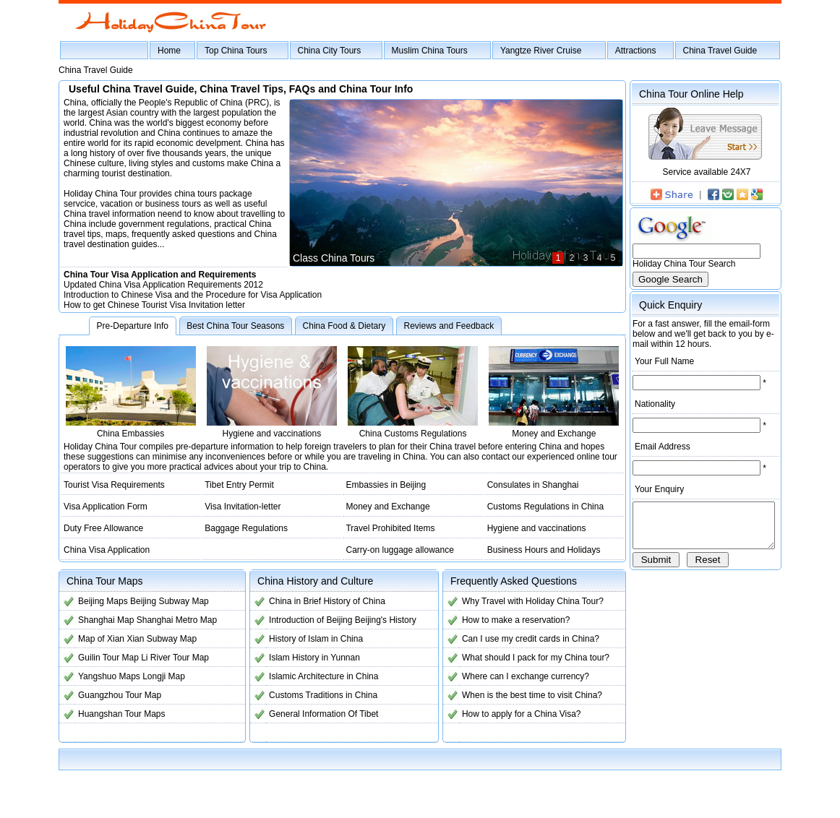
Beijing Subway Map (169, 601)
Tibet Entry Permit (236, 485)
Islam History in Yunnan (310, 658)
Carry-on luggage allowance (393, 550)
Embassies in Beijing (380, 485)
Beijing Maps (103, 601)
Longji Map (163, 676)
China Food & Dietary (344, 326)
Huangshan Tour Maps (122, 714)
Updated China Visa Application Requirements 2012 (163, 285)
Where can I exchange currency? (517, 676)
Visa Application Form (105, 506)
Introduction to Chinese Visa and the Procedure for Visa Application (193, 295)
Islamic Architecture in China (319, 676)
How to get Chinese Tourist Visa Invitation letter (154, 305)
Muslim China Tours (430, 51)
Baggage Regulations (243, 528)
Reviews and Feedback (448, 326)
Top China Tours (236, 51)
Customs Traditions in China (319, 695)
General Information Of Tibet (319, 714)
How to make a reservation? (508, 620)
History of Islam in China (312, 639)
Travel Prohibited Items (384, 528)
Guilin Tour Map (108, 658)
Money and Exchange (382, 506)
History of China (350, 601)
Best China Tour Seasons (235, 326)
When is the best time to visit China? (524, 695)
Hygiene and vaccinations (527, 528)
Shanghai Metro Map (177, 620)
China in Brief (291, 601)
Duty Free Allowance (103, 528)
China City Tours (329, 51)
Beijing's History (381, 620)
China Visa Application (107, 550)
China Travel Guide (720, 51)
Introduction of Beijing (306, 620)
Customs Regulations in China (536, 506)
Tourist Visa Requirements (114, 485)
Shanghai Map (106, 620)
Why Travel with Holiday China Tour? (525, 601)
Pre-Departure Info (132, 326)
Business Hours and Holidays (534, 550)
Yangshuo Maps (109, 676)
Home (169, 51)
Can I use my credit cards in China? (522, 639)
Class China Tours (321, 258)
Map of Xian (101, 639)
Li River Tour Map (175, 658)
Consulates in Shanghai (524, 485)
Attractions (635, 51)
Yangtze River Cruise (541, 51)
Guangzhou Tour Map (119, 695)
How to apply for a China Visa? (513, 714)
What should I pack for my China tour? (527, 658)
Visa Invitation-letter (240, 506)
